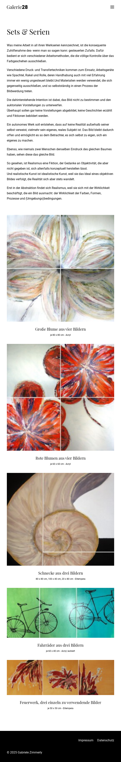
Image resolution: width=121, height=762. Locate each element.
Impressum (85, 740)
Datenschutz (105, 740)
